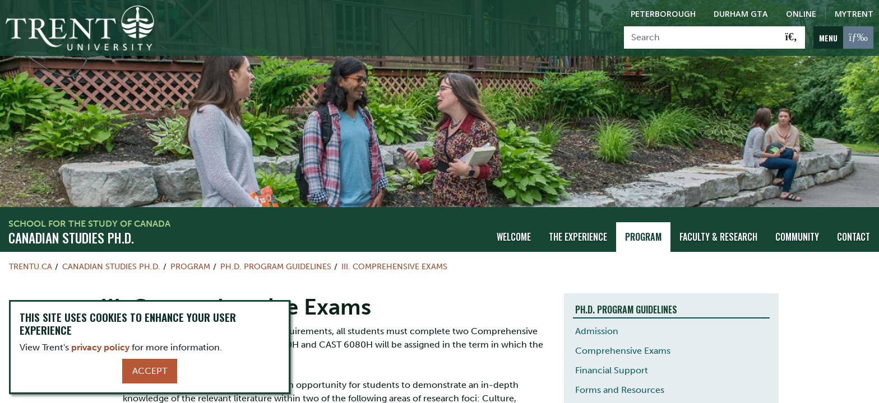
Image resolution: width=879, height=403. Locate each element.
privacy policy (100, 347)
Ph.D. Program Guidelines (275, 265)
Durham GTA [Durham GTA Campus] (741, 13)
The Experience (578, 235)
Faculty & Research (718, 235)
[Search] (701, 37)
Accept (149, 370)
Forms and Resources (619, 388)
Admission (596, 330)
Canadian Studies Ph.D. (71, 236)
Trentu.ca (30, 265)
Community (797, 235)
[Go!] (791, 37)
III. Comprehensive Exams (394, 265)
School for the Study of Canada (89, 222)
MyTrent (854, 13)
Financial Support (611, 369)
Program (643, 235)
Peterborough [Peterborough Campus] (663, 13)
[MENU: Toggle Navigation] (843, 37)
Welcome (514, 235)
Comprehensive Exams (622, 349)
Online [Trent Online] (801, 13)
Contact (853, 235)
